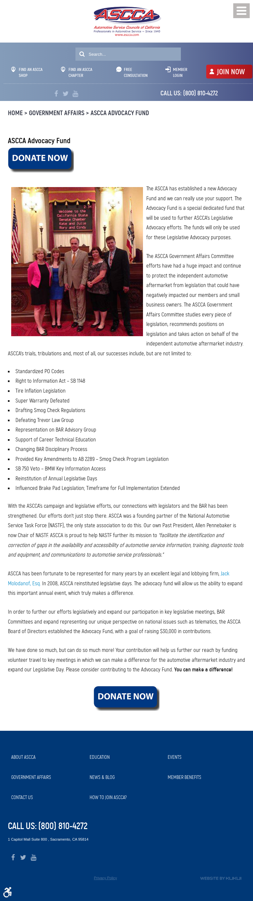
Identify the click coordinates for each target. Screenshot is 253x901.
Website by (221, 878)
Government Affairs (56, 113)
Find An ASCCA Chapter (76, 72)
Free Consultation (136, 72)
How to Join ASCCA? (108, 797)
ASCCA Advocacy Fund (120, 113)
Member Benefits (184, 777)
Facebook (56, 94)
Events (175, 757)
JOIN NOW (231, 71)
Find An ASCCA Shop (26, 72)
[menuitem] (47, 757)
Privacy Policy (105, 878)
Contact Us (22, 797)
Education (100, 757)
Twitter (66, 94)
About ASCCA (23, 757)
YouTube (75, 94)
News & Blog (102, 777)
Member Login (180, 72)
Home (15, 113)
